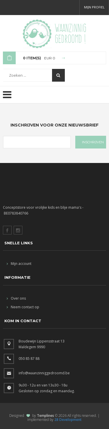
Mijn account (19, 263)
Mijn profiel (94, 7)
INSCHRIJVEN (93, 142)
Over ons (16, 298)
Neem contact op (23, 307)
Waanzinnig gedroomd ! (70, 33)
